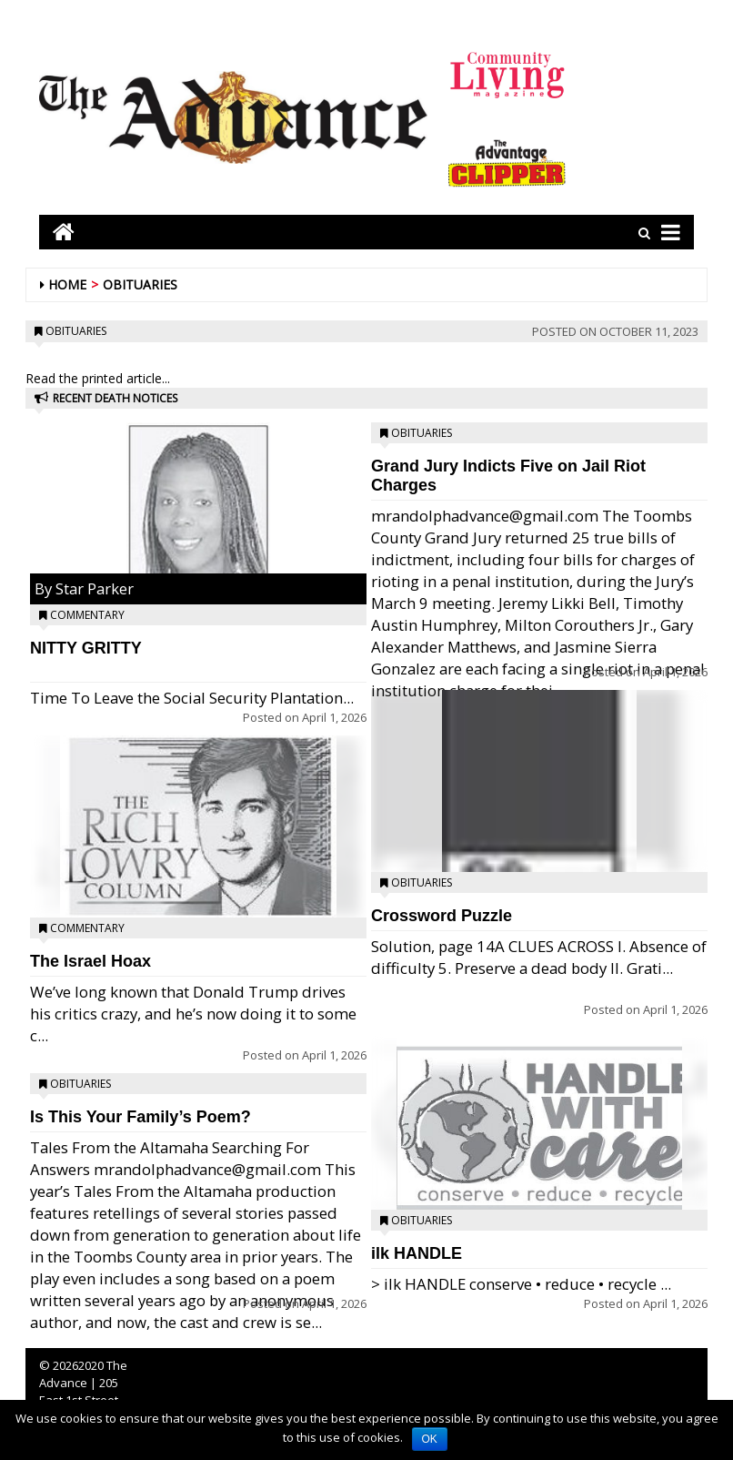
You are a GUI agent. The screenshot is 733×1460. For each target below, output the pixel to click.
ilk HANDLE (416, 1253)
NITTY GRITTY (86, 648)
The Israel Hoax (90, 961)
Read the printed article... (97, 378)
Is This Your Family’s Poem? (140, 1117)
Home (67, 284)
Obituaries (140, 284)
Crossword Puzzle (441, 916)
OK (429, 1439)
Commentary (87, 615)
